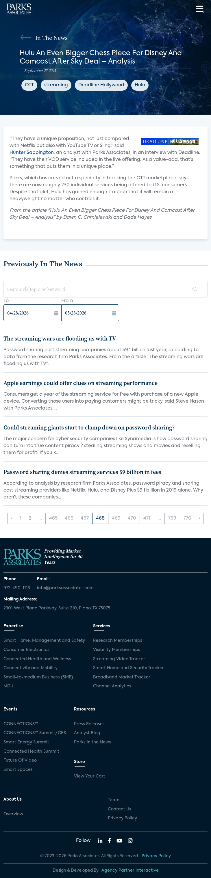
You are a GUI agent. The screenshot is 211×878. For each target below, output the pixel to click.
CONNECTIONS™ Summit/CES (34, 733)
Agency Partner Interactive (130, 870)
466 (69, 518)
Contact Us (119, 809)
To (6, 301)
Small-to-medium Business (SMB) (38, 677)
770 (187, 518)
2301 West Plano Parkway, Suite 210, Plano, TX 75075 (56, 608)
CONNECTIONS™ (20, 724)
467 (85, 518)
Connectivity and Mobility (30, 668)
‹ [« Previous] (11, 518)
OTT (29, 85)
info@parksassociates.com (65, 588)
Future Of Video (20, 760)
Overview (13, 814)
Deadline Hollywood (101, 85)
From (67, 301)
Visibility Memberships (116, 650)
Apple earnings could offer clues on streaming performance (80, 383)
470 (132, 518)
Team (113, 800)
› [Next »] (199, 518)
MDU (8, 686)
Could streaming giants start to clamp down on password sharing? (89, 427)
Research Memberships (117, 641)
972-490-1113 (16, 588)
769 (172, 518)
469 (116, 518)
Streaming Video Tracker (119, 659)
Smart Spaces (18, 770)
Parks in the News (92, 742)
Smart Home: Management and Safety (44, 641)
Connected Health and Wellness (37, 659)
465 (53, 518)
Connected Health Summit (31, 751)
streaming (56, 85)
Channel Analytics (112, 686)
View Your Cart (89, 776)
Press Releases (89, 724)
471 (146, 518)
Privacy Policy (122, 818)
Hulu (140, 85)
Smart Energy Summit (26, 742)
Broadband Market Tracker (121, 677)
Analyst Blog (87, 733)
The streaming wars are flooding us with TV (59, 338)
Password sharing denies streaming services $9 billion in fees (82, 472)
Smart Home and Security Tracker (128, 668)
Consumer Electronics (26, 650)
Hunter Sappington (32, 152)
